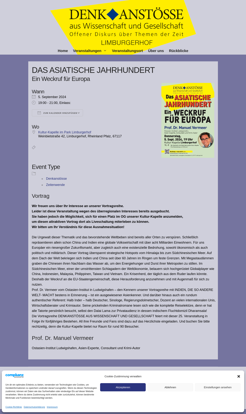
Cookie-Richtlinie (13, 407)
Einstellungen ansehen (218, 387)
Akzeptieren (123, 387)
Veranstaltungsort (127, 51)
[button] (239, 376)
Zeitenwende (55, 185)
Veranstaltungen (91, 50)
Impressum (52, 407)
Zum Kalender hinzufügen (57, 113)
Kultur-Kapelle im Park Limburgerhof (64, 132)
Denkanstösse (56, 178)
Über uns (156, 51)
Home (63, 51)
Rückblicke (178, 51)
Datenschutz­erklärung (34, 407)
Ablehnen (170, 387)
